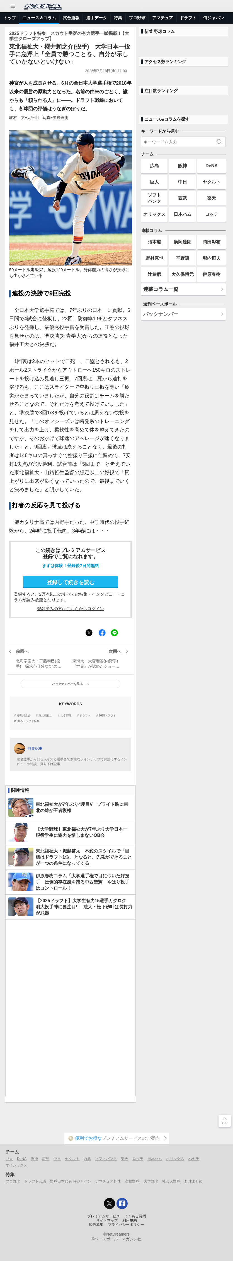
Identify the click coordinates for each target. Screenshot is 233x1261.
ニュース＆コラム (39, 17)
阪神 (182, 165)
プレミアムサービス (103, 1216)
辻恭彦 (154, 274)
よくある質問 (135, 1216)
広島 (154, 165)
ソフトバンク (154, 197)
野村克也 (154, 258)
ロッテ (211, 214)
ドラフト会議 (35, 1181)
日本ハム (182, 214)
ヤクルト (211, 181)
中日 (182, 181)
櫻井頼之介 (24, 715)
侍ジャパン (213, 17)
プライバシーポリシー (126, 1225)
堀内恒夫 (211, 258)
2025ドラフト (107, 715)
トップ (9, 17)
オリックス (154, 214)
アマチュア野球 (108, 1181)
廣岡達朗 (182, 241)
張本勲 (154, 241)
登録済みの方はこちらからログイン (70, 608)
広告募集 (96, 1225)
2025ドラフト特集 (28, 721)
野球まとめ (194, 1181)
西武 (182, 197)
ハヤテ (193, 1159)
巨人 (154, 181)
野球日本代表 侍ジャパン (70, 1181)
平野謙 (182, 258)
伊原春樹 (211, 274)
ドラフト (188, 17)
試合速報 (71, 17)
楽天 (211, 197)
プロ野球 (137, 17)
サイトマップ (107, 1220)
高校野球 (132, 1181)
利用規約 (129, 1220)
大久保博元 (182, 274)
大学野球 (66, 715)
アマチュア (162, 17)
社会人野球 (171, 1181)
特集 (118, 17)
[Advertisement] (70, 1008)
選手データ (96, 17)
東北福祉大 (45, 715)
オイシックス (16, 1165)
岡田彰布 (211, 241)
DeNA (211, 165)
